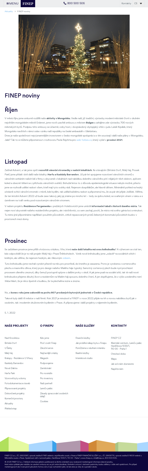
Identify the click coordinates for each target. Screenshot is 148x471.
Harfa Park (10, 373)
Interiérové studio (84, 358)
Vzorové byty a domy (15, 379)
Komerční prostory (14, 399)
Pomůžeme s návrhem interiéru (90, 348)
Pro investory (46, 379)
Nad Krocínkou (12, 338)
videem (66, 258)
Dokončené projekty (14, 394)
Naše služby (85, 326)
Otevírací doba (118, 354)
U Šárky (8, 348)
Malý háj (9, 353)
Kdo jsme (44, 338)
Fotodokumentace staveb (17, 384)
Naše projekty (16, 326)
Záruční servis (46, 348)
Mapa (113, 359)
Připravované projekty (15, 389)
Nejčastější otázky (49, 353)
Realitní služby (82, 353)
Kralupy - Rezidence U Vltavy (19, 358)
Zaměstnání (45, 368)
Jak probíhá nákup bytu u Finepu (91, 343)
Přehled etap (11, 409)
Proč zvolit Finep (48, 343)
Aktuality (9, 12)
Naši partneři (46, 384)
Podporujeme (46, 363)
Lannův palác (46, 389)
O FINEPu (47, 326)
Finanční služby (83, 338)
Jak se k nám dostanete (122, 364)
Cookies (44, 402)
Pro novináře (46, 373)
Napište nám (117, 369)
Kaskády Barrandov (14, 363)
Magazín (44, 358)
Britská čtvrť (11, 343)
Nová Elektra (11, 368)
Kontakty (126, 3)
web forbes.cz (84, 140)
